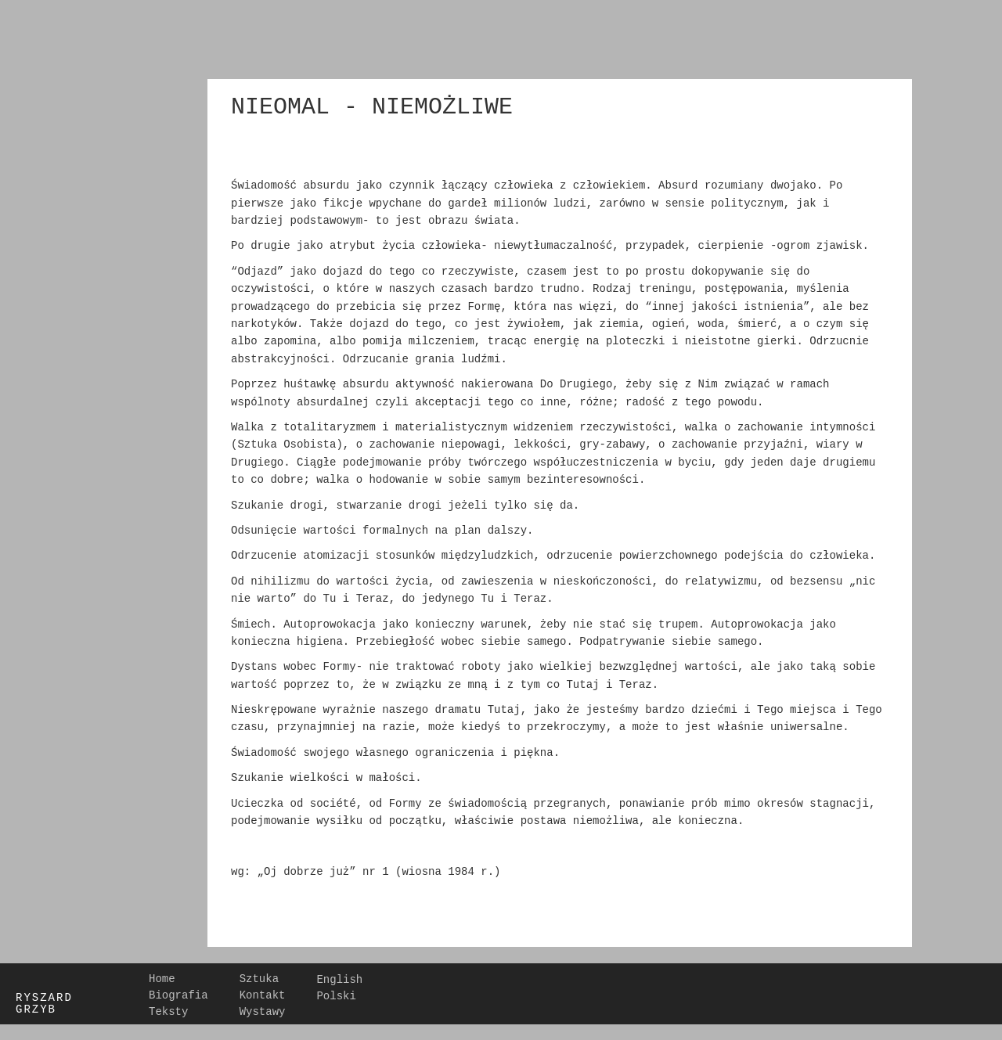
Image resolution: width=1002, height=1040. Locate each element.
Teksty (168, 1011)
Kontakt (263, 994)
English (339, 978)
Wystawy (263, 1011)
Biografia (178, 994)
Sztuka (259, 978)
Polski (335, 994)
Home (162, 978)
